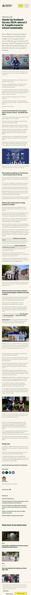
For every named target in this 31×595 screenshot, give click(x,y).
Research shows (6, 319)
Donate (20, 5)
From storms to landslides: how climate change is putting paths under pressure (15, 546)
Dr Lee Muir (4, 481)
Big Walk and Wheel (8, 315)
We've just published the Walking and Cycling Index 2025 (14, 569)
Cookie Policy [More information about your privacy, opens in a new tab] (6, 592)
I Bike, (21, 314)
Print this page (5, 489)
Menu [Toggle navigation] (27, 5)
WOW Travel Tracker (21, 315)
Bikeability (25, 314)
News (3, 543)
